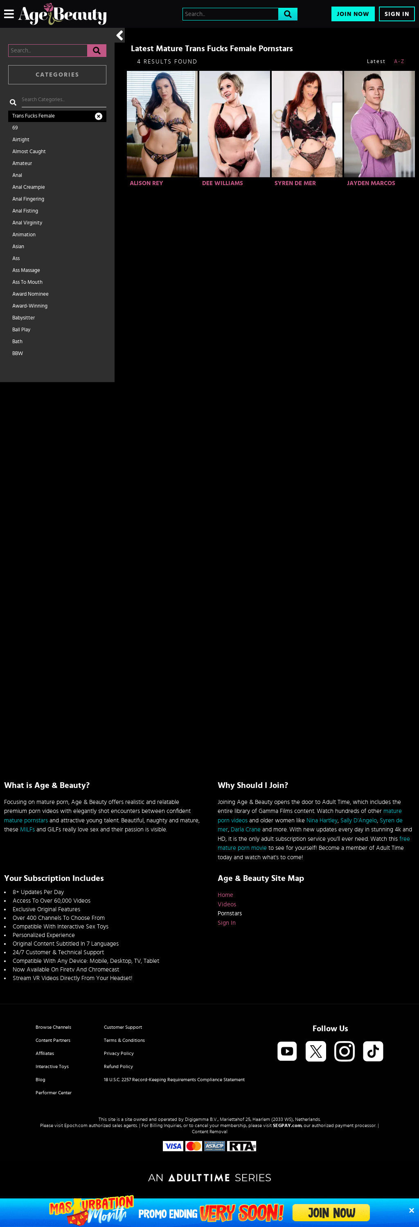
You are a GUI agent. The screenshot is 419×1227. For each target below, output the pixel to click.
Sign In (397, 14)
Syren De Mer (295, 183)
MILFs (27, 829)
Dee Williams (222, 183)
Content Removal (210, 1131)
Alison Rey (146, 183)
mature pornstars (26, 820)
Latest (376, 61)
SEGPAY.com (287, 1125)
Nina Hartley (322, 820)
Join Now (353, 14)
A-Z (399, 61)
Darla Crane (246, 829)
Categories (57, 75)
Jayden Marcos (371, 183)
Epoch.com (76, 1125)
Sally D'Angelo (358, 820)
